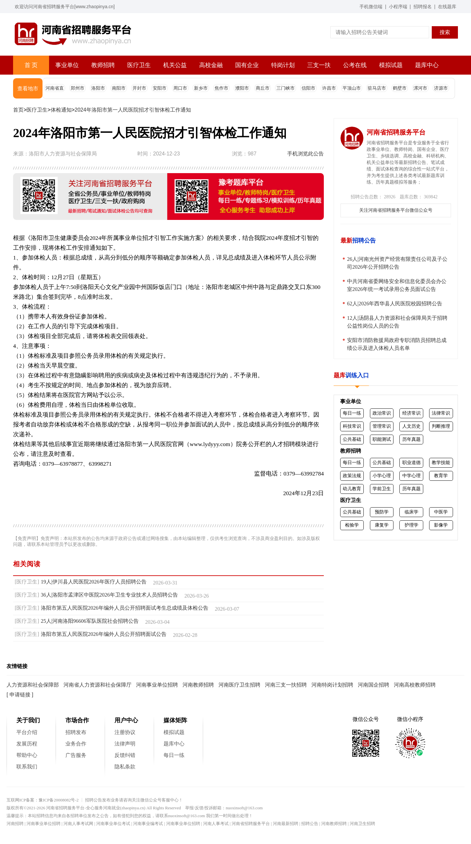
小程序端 (398, 6)
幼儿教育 (352, 488)
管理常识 (382, 426)
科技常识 (352, 426)
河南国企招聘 (373, 685)
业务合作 (75, 743)
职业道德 (411, 462)
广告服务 (75, 755)
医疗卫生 (139, 65)
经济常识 (411, 413)
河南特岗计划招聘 (332, 685)
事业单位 (67, 65)
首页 (18, 110)
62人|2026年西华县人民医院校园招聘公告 (394, 303)
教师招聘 (103, 65)
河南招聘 (15, 823)
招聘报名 (422, 6)
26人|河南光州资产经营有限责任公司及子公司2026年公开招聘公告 (397, 263)
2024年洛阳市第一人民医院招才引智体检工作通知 (133, 110)
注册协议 (124, 732)
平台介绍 (26, 732)
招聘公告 (309, 823)
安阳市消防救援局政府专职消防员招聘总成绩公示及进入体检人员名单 (396, 344)
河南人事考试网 (78, 823)
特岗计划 (283, 65)
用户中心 (126, 720)
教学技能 (441, 462)
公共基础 (352, 439)
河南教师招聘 (198, 685)
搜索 (445, 32)
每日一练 (352, 413)
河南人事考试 (216, 823)
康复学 (382, 525)
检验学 (352, 525)
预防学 (382, 511)
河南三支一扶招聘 (286, 685)
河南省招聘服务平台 (251, 823)
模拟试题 (391, 65)
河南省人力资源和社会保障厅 (97, 685)
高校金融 (211, 65)
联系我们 (26, 766)
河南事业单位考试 (113, 823)
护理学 (411, 525)
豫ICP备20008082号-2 (58, 800)
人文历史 (411, 426)
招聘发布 (75, 732)
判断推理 (441, 426)
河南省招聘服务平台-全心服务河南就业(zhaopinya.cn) (95, 807)
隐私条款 (124, 766)
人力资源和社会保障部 (33, 685)
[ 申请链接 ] (20, 694)
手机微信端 (370, 6)
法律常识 (441, 413)
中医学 (441, 511)
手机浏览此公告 (305, 153)
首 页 (31, 65)
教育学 (441, 475)
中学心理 (411, 475)
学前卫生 (382, 488)
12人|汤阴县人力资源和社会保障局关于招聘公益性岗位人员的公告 (397, 322)
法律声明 (124, 743)
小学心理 (382, 475)
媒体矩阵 (175, 720)
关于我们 (28, 720)
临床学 (411, 511)
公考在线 (355, 65)
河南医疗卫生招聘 (239, 685)
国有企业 (247, 65)
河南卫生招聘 (362, 823)
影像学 (441, 525)
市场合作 (77, 720)
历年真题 (411, 439)
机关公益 (175, 65)
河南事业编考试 (148, 823)
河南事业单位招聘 (157, 685)
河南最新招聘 (285, 823)
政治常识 (382, 413)
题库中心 (427, 65)
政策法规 (352, 475)
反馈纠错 (124, 755)
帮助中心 (26, 755)
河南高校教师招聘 (415, 685)
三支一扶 (319, 65)
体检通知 (61, 110)
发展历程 (26, 743)
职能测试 (382, 439)
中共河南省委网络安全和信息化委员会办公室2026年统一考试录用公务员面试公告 (396, 285)
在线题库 (447, 6)
